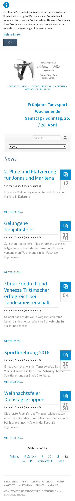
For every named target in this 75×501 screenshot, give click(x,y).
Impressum (48, 86)
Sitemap (61, 86)
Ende (61, 461)
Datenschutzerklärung (37, 89)
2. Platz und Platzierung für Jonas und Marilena (30, 174)
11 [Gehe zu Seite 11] (57, 456)
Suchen (65, 138)
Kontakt (35, 86)
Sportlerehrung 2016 (26, 352)
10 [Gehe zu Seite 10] (49, 456)
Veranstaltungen (42, 481)
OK (10, 42)
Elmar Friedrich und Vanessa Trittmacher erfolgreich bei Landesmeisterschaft (27, 293)
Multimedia (25, 485)
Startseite (13, 86)
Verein (60, 481)
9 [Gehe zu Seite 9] (42, 456)
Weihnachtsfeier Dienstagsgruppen (24, 396)
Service (40, 485)
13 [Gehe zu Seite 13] (14, 461)
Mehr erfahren (12, 34)
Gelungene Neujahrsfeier (19, 226)
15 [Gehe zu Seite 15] (31, 461)
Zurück (31, 456)
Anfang (14, 456)
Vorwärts (43, 461)
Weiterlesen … (13, 212)
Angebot (9, 485)
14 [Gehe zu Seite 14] (23, 461)
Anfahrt (53, 485)
